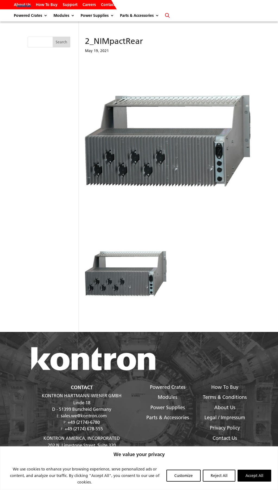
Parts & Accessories (137, 16)
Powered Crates (28, 16)
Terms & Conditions (225, 397)
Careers (89, 5)
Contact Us (110, 5)
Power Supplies (95, 16)
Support (70, 5)
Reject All (219, 475)
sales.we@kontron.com (84, 415)
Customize (183, 475)
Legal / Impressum (224, 417)
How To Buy (47, 5)
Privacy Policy (225, 428)
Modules (61, 16)
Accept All (254, 475)
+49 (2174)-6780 (84, 422)
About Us (22, 5)
